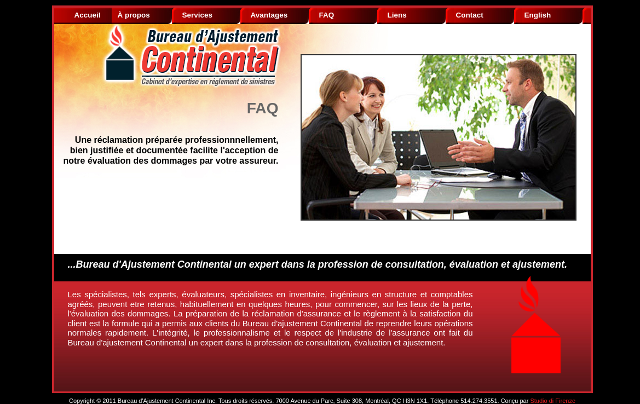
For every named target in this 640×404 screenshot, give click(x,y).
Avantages (269, 15)
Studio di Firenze (552, 400)
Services (197, 15)
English (537, 15)
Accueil (87, 15)
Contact (469, 15)
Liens (397, 15)
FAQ (327, 15)
